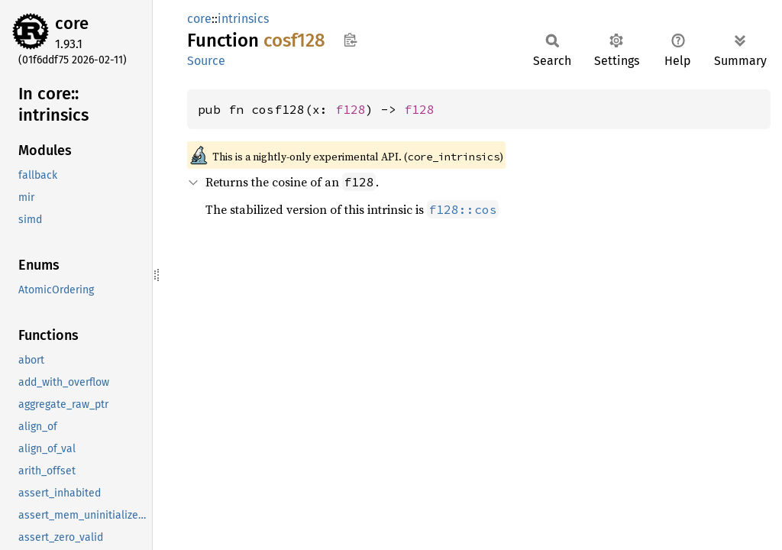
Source (206, 60)
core (72, 23)
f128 (350, 109)
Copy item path (350, 40)
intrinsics (243, 18)
